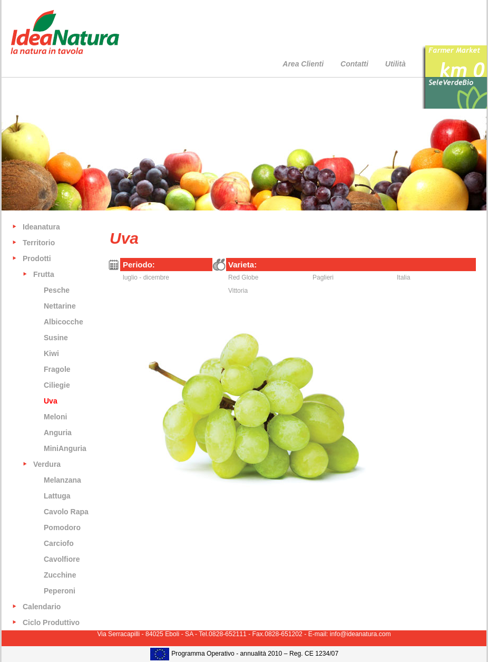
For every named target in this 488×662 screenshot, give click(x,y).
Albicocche (63, 322)
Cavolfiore (62, 559)
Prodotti (37, 258)
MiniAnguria (65, 448)
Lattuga (57, 496)
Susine (56, 337)
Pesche (57, 290)
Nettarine (60, 306)
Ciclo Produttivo (51, 622)
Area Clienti (303, 64)
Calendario (42, 606)
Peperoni (59, 591)
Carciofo (59, 543)
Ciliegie (57, 385)
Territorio (39, 242)
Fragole (57, 369)
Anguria (58, 432)
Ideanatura (41, 227)
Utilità (395, 64)
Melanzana (62, 480)
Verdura (47, 464)
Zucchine (60, 575)
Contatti (354, 64)
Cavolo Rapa (66, 511)
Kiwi (51, 353)
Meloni (55, 416)
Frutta (43, 274)
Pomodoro (62, 527)
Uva (50, 401)
